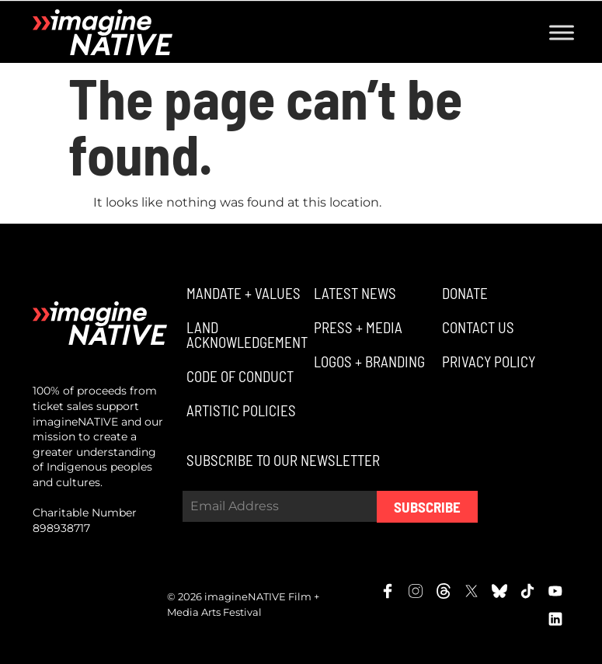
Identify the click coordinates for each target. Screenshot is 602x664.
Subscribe (427, 507)
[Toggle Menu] (561, 32)
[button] (242, 293)
